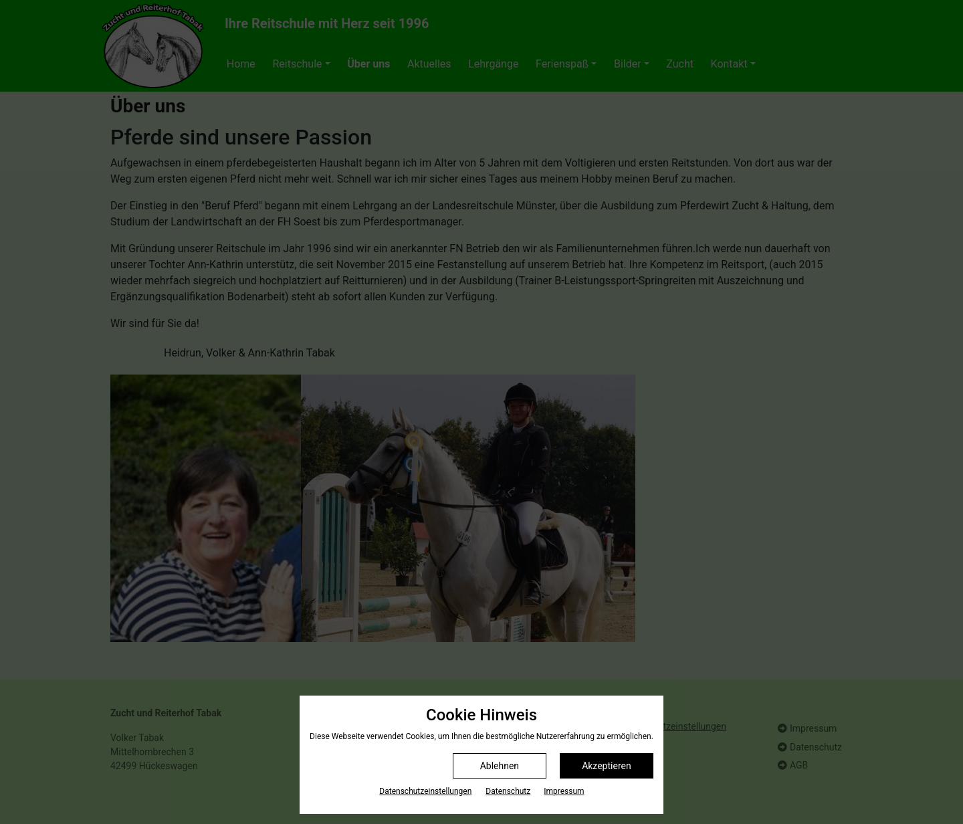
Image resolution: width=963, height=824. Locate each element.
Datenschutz (508, 791)
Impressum (564, 791)
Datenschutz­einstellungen (425, 791)
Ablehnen (499, 765)
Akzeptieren (606, 765)
